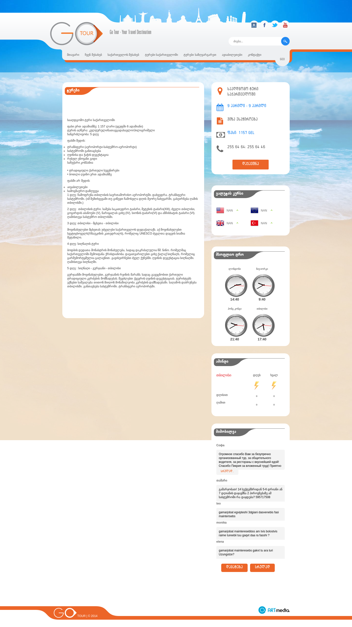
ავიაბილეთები (232, 54)
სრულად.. (227, 472)
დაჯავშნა (250, 165)
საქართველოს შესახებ (123, 54)
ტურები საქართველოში (161, 54)
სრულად (262, 568)
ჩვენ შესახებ (93, 54)
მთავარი (73, 54)
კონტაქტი (254, 54)
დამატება (234, 568)
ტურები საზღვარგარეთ (200, 54)
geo (282, 60)
